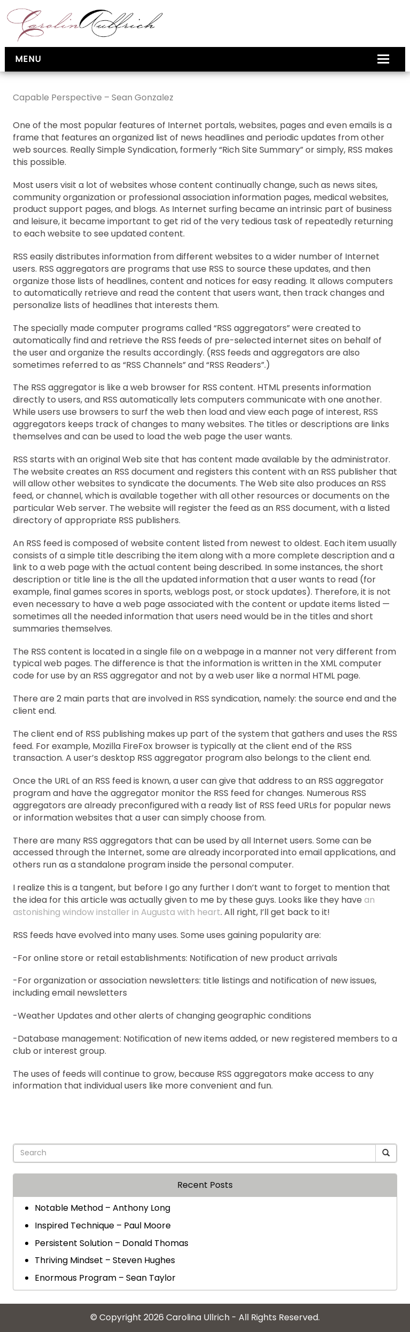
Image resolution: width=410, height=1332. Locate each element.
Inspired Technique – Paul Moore (103, 1225)
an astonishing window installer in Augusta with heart (194, 906)
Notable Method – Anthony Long (102, 1208)
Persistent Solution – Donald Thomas (111, 1243)
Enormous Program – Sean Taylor (105, 1278)
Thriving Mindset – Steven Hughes (105, 1260)
